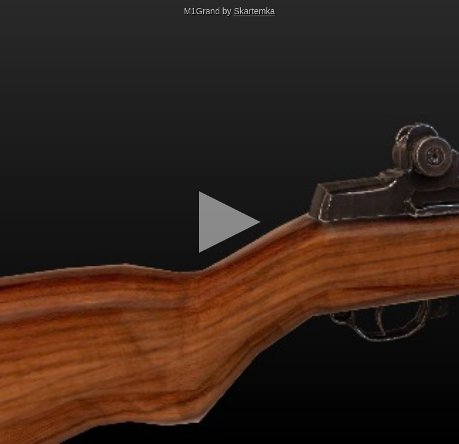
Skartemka (254, 11)
